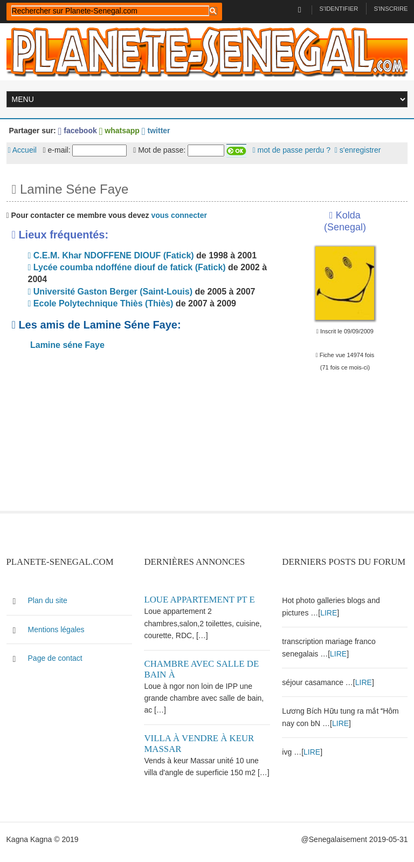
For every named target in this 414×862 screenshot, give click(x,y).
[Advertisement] (138, 435)
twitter (156, 130)
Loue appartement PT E (199, 599)
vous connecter (178, 215)
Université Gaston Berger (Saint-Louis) (110, 291)
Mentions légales (56, 629)
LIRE (328, 612)
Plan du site (47, 600)
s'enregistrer (358, 150)
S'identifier (339, 8)
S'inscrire (391, 8)
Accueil (22, 150)
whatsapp (119, 130)
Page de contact (55, 658)
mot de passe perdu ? (291, 150)
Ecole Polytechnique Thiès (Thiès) (101, 303)
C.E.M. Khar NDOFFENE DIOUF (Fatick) (111, 255)
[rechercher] (110, 11)
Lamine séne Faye (66, 345)
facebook (77, 130)
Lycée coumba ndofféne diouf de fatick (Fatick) (127, 267)
